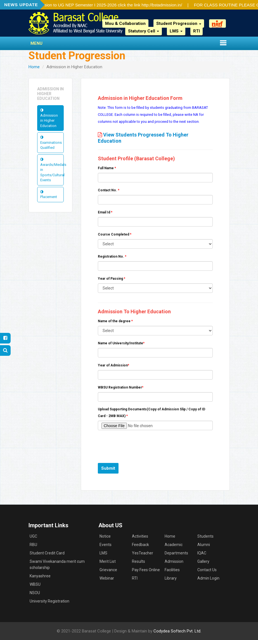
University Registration (49, 601)
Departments (176, 553)
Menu (36, 43)
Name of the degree (115, 321)
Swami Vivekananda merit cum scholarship (57, 564)
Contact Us (207, 570)
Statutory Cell (143, 31)
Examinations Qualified (51, 142)
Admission (174, 561)
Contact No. (108, 190)
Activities (140, 536)
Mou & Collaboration (125, 23)
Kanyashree (40, 576)
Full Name (107, 168)
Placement (48, 194)
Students (205, 536)
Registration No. (112, 256)
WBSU (35, 584)
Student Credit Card (47, 553)
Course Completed (114, 234)
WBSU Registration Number (120, 387)
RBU (33, 544)
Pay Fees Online (146, 570)
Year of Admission (113, 365)
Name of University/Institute (121, 343)
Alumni (203, 544)
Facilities (172, 570)
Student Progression (178, 23)
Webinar (107, 578)
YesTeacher (142, 553)
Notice (105, 536)
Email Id (105, 212)
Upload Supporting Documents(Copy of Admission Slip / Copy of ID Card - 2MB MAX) (151, 412)
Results (138, 561)
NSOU (35, 592)
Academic (174, 544)
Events (106, 544)
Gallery (203, 561)
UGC (33, 536)
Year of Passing (111, 279)
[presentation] (140, 445)
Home (34, 66)
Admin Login (208, 578)
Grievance (108, 570)
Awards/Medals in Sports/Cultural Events (52, 169)
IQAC (201, 553)
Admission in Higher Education (49, 118)
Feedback (140, 544)
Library (171, 578)
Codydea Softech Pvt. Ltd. (177, 631)
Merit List (108, 561)
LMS (176, 31)
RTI (196, 31)
